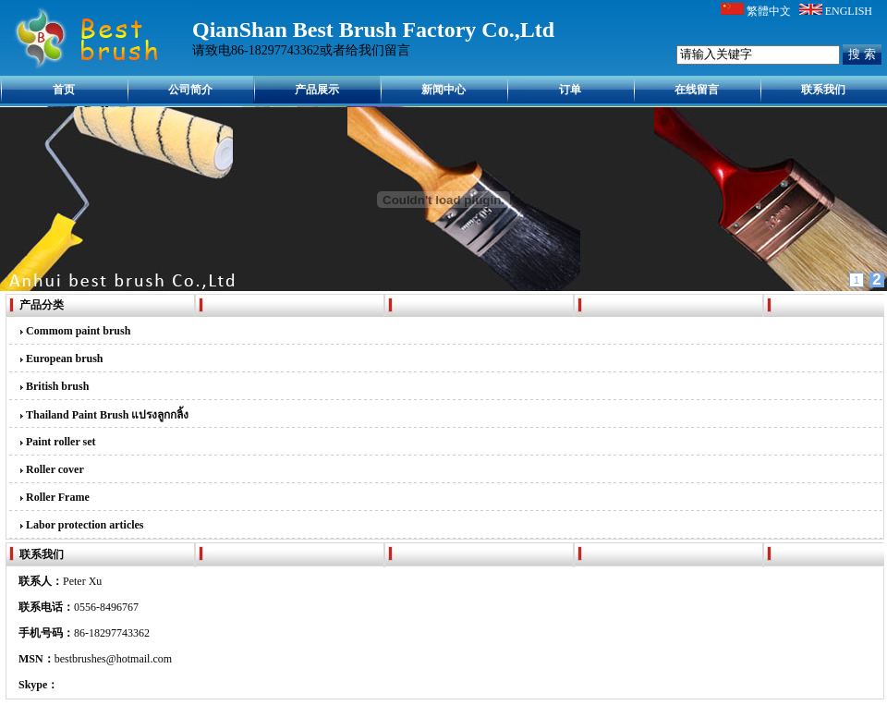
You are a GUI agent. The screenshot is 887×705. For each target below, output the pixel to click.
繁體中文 (769, 11)
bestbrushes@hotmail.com (113, 658)
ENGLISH (848, 11)
